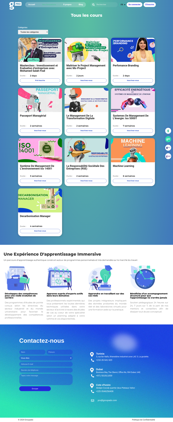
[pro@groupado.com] (92, 400)
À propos (67, 4)
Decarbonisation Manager (35, 216)
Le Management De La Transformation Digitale (80, 117)
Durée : (23, 76)
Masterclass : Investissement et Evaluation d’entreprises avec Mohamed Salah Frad (39, 68)
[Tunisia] (92, 354)
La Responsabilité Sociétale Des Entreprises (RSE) (85, 167)
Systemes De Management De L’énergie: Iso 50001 (130, 117)
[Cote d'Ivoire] (92, 385)
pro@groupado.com (106, 400)
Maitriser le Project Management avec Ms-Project (85, 67)
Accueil (31, 4)
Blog (81, 4)
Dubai (99, 369)
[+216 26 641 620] (92, 360)
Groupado (29, 420)
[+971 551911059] (92, 375)
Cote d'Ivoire (103, 385)
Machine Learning (123, 165)
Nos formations (49, 4)
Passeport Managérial (33, 115)
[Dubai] (92, 370)
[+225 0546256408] (92, 391)
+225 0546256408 (104, 391)
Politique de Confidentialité (143, 420)
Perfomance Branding (126, 65)
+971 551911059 (104, 375)
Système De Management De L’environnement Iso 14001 (37, 167)
